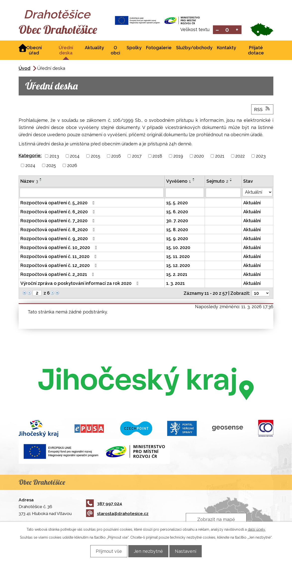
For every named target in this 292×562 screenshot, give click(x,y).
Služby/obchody (194, 48)
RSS (262, 110)
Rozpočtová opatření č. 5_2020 (58, 203)
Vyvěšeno (178, 181)
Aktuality (94, 48)
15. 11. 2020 (178, 256)
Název (29, 181)
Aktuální (252, 203)
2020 (199, 156)
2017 (137, 156)
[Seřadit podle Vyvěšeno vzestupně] (193, 179)
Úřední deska (66, 50)
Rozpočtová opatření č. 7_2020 (58, 221)
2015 (95, 156)
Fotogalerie (159, 48)
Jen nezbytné (148, 551)
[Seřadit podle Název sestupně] (41, 181)
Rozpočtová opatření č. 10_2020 (59, 248)
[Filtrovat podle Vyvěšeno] (184, 193)
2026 (72, 166)
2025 (51, 166)
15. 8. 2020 (177, 230)
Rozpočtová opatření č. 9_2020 (58, 239)
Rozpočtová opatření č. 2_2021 (58, 274)
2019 (178, 156)
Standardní (227, 30)
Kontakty (226, 48)
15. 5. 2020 (177, 203)
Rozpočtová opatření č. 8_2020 (58, 230)
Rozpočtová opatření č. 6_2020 (58, 212)
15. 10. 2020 (178, 248)
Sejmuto (217, 181)
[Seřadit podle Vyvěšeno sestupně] (193, 181)
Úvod (24, 68)
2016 (116, 156)
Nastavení (188, 551)
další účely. (257, 529)
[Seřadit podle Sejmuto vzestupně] (231, 179)
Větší (237, 30)
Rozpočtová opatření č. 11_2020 (59, 256)
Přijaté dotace (256, 50)
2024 (30, 166)
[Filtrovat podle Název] (92, 193)
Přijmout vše (106, 551)
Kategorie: (30, 156)
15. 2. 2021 (176, 274)
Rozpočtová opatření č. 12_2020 (59, 265)
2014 (75, 156)
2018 (157, 156)
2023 (261, 156)
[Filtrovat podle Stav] (257, 192)
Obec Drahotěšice (63, 29)
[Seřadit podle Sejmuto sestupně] (231, 181)
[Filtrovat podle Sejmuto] (223, 193)
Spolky (134, 48)
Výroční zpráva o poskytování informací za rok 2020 (80, 283)
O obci (115, 50)
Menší (217, 30)
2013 (54, 156)
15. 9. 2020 (177, 239)
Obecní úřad (34, 50)
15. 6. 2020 (177, 212)
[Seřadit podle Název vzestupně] (41, 179)
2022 (240, 156)
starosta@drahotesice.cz (117, 514)
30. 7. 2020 (177, 221)
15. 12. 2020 (178, 265)
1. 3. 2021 (175, 283)
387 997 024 (104, 503)
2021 (219, 156)
